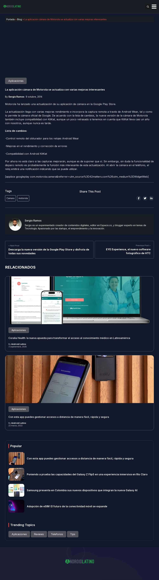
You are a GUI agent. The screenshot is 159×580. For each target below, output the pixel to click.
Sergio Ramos (16, 96)
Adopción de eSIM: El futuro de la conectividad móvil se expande (67, 506)
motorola (23, 198)
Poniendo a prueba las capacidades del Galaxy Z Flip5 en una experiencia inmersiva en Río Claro (87, 474)
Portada (10, 19)
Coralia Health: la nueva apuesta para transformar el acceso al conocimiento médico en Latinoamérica (69, 338)
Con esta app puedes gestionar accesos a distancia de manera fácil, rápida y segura (58, 416)
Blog (19, 19)
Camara (10, 198)
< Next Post (13, 245)
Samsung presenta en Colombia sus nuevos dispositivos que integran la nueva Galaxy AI (82, 490)
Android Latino (18, 344)
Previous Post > (143, 245)
